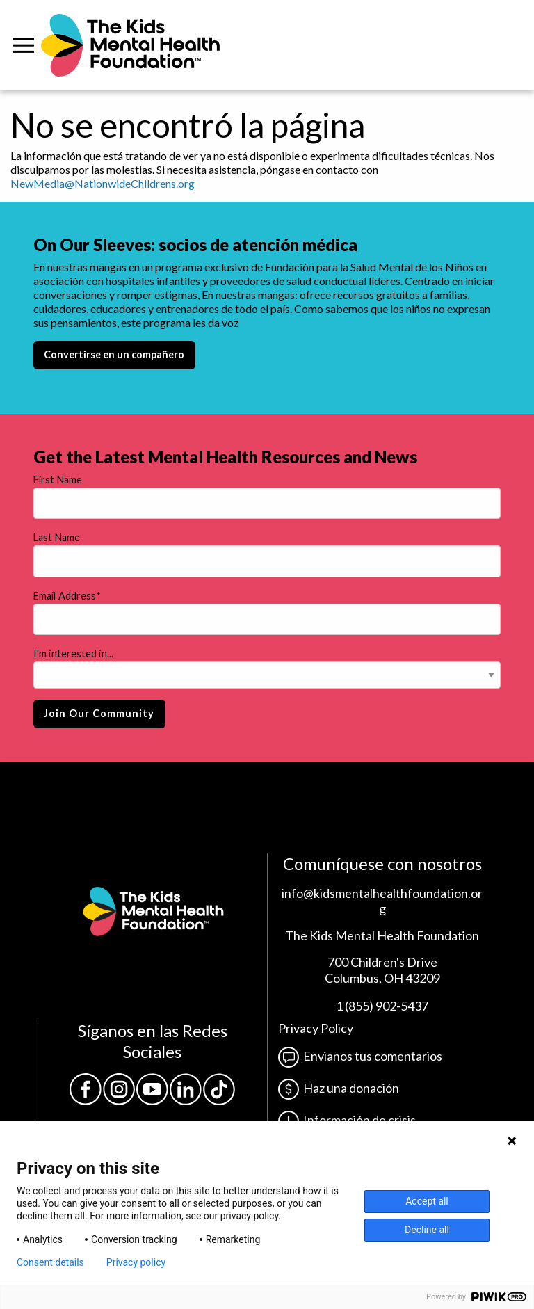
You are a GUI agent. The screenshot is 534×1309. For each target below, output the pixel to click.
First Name (57, 479)
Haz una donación (338, 1087)
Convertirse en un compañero (114, 354)
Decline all (427, 1229)
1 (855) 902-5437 (382, 1005)
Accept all (426, 1201)
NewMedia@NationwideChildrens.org (102, 183)
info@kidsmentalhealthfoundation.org (382, 901)
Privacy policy (135, 1262)
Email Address (67, 596)
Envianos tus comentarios (360, 1055)
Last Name (56, 537)
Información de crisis (347, 1119)
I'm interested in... (73, 653)
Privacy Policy (315, 1028)
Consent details (50, 1262)
